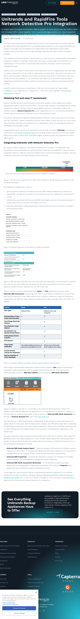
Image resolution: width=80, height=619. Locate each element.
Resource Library (61, 546)
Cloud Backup (33, 549)
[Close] (36, 592)
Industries (3, 549)
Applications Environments (9, 546)
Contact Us (4, 582)
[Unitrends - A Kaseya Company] (40, 600)
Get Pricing (52, 3)
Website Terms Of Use (35, 582)
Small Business (5, 568)
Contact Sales (67, 3)
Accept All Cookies (19, 608)
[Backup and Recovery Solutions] (9, 3)
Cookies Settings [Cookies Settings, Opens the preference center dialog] (19, 613)
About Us (3, 579)
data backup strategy (27, 133)
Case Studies (60, 549)
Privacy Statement (34, 579)
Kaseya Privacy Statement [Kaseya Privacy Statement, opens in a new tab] (10, 604)
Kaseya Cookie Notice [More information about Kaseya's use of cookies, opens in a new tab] (8, 602)
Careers (3, 586)
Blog (56, 553)
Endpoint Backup (34, 553)
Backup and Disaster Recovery (39, 546)
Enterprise (4, 561)
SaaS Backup (32, 557)
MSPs (2, 564)
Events (57, 557)
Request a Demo (53, 512)
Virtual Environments (7, 557)
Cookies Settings (34, 586)
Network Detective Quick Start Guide (49, 475)
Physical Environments (8, 553)
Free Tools (59, 561)
